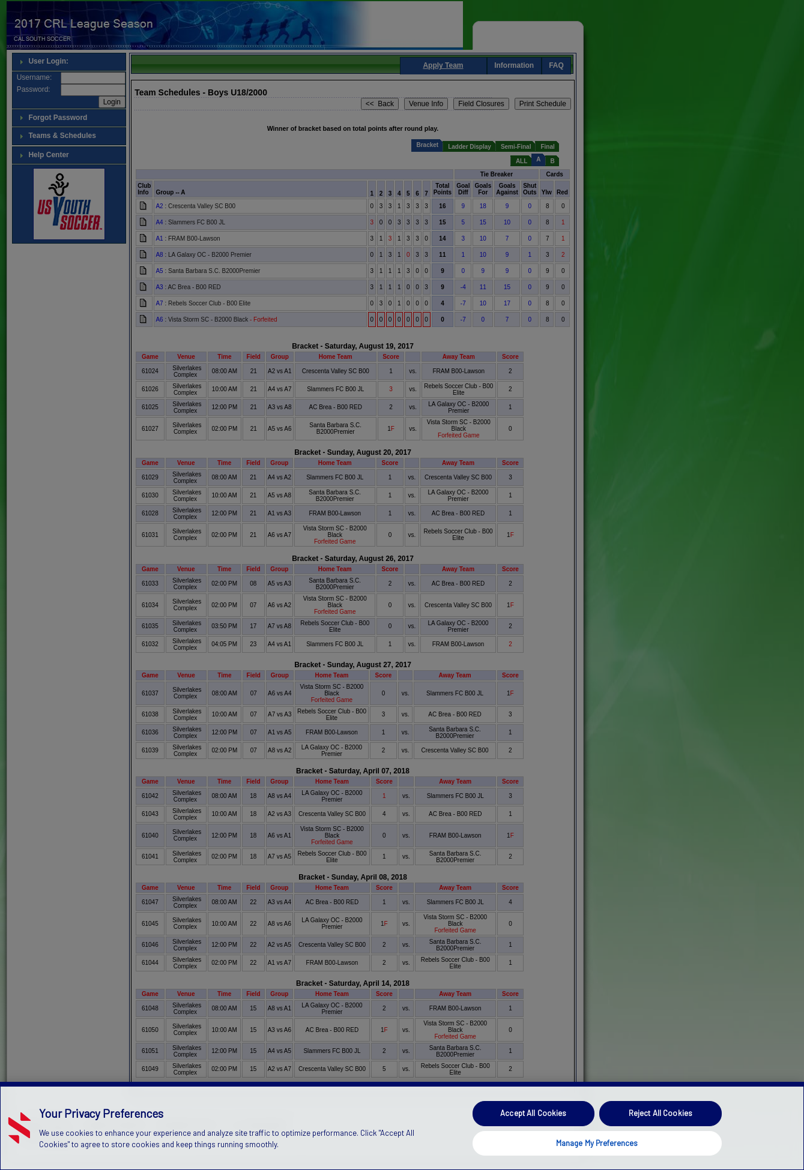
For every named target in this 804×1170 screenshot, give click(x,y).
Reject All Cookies (660, 1138)
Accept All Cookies (533, 1138)
